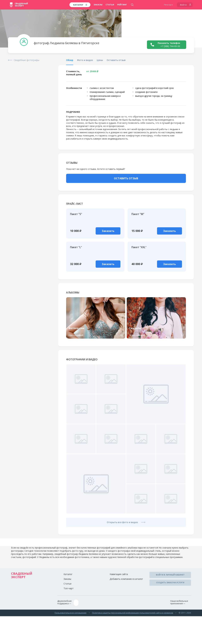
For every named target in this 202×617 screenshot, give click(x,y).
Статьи (110, 4)
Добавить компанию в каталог (126, 580)
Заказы (98, 4)
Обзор (69, 60)
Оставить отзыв (116, 60)
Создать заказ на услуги (170, 583)
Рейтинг (122, 4)
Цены (100, 60)
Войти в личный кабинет (170, 576)
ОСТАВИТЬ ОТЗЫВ (126, 178)
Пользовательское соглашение (70, 613)
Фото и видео (85, 60)
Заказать (108, 231)
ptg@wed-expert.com (88, 603)
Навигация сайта (119, 575)
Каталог (68, 575)
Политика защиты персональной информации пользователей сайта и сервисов (132, 613)
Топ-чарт (69, 590)
